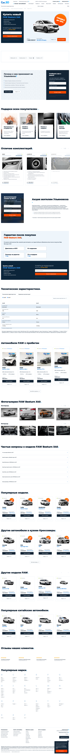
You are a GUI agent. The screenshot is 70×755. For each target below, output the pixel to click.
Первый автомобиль (4, 732)
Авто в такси (15, 735)
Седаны (27, 731)
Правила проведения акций (16, 751)
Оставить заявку (57, 92)
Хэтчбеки (27, 732)
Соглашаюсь (61, 750)
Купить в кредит (61, 39)
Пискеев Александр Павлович (60, 659)
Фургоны (27, 741)
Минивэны (27, 742)
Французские (40, 736)
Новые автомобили (16, 731)
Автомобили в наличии (17, 732)
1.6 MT (5, 297)
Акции (42, 3)
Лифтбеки (27, 734)
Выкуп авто (48, 3)
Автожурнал (60, 3)
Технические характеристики (7, 6)
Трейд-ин (37, 3)
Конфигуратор (15, 734)
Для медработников (4, 734)
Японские (39, 732)
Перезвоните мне (64, 737)
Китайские (40, 731)
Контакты (67, 3)
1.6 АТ (9, 297)
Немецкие (40, 734)
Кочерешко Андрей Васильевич (24, 659)
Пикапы (27, 739)
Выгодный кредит (4, 735)
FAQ (68, 6)
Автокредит (31, 3)
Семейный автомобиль (5, 731)
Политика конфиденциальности (5, 751)
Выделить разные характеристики (59, 298)
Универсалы (28, 735)
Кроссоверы (28, 736)
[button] (61, 148)
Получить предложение (12, 36)
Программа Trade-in (4, 736)
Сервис (54, 3)
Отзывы (67, 734)
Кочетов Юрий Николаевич (41, 659)
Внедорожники (28, 738)
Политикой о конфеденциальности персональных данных (61, 747)
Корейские (40, 735)
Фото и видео (40, 6)
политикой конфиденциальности (7, 39)
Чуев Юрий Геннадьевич (5, 659)
